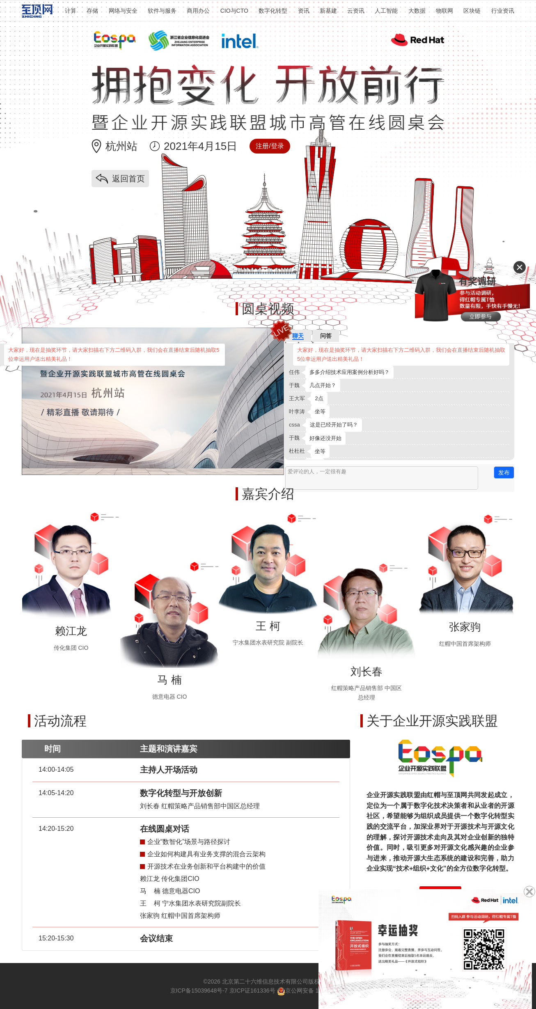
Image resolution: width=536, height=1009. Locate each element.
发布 (504, 472)
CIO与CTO (234, 10)
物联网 (444, 10)
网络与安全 (123, 10)
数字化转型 (273, 10)
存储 (92, 10)
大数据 (417, 10)
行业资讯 (502, 10)
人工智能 (386, 10)
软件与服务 (162, 10)
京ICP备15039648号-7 (199, 990)
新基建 (328, 10)
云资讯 (355, 10)
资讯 (303, 10)
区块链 (472, 10)
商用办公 (198, 10)
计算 (70, 10)
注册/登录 (270, 145)
